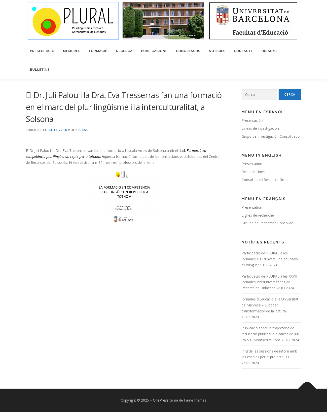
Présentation (252, 207)
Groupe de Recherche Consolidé (267, 223)
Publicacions (154, 51)
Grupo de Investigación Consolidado (271, 136)
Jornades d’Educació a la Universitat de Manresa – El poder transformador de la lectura (270, 305)
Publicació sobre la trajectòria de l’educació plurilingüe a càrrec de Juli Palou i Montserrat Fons (270, 334)
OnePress (161, 400)
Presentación (252, 120)
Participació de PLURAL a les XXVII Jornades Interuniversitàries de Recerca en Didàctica (269, 282)
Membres (72, 51)
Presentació (42, 51)
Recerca (124, 51)
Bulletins (40, 69)
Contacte (243, 51)
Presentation (252, 163)
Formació (98, 51)
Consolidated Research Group (266, 179)
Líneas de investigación (260, 128)
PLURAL (81, 130)
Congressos (188, 51)
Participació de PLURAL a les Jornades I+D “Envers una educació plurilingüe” (270, 259)
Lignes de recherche (258, 215)
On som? (269, 51)
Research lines (253, 171)
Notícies (217, 51)
